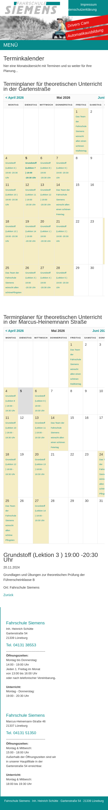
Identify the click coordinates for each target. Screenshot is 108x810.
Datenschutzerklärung (81, 9)
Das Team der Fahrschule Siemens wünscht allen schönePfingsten (13, 282)
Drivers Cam (78, 24)
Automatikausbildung (85, 33)
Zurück (8, 595)
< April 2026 (14, 97)
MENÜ (10, 45)
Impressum (89, 4)
